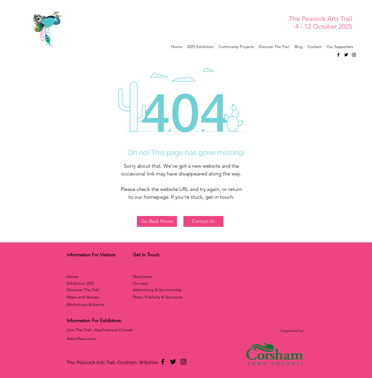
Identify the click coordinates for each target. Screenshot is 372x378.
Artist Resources (81, 338)
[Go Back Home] (157, 221)
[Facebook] (338, 54)
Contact (140, 283)
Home (72, 276)
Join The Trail (79, 329)
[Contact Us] (203, 221)
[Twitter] (346, 54)
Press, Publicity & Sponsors (157, 297)
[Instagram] (354, 54)
